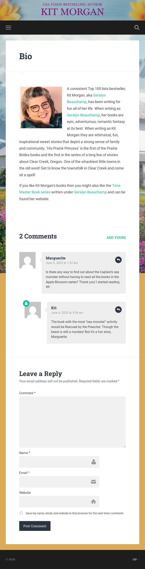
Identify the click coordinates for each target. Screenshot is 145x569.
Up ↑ (136, 559)
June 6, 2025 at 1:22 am (62, 263)
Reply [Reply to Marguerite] (118, 260)
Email (24, 473)
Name (24, 453)
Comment (27, 393)
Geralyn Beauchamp (83, 115)
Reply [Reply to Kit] (118, 309)
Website (25, 492)
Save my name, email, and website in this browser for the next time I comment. (75, 513)
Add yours (116, 237)
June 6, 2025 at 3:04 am (67, 313)
